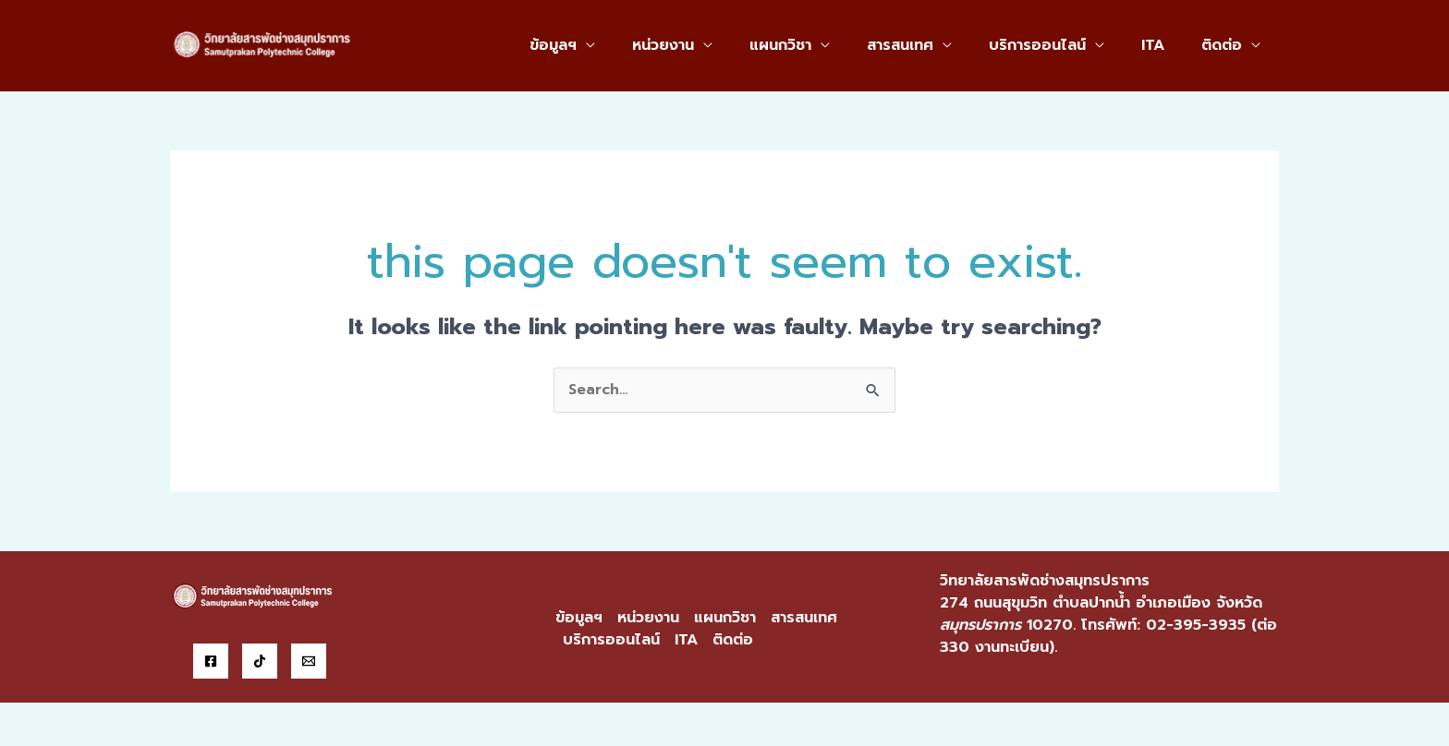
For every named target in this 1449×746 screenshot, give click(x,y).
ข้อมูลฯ (601, 45)
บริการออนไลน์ (1055, 45)
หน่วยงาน (704, 45)
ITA (1163, 45)
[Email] (308, 662)
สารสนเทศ (926, 45)
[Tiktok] (259, 662)
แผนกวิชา (814, 45)
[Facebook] (210, 662)
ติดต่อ (1225, 45)
